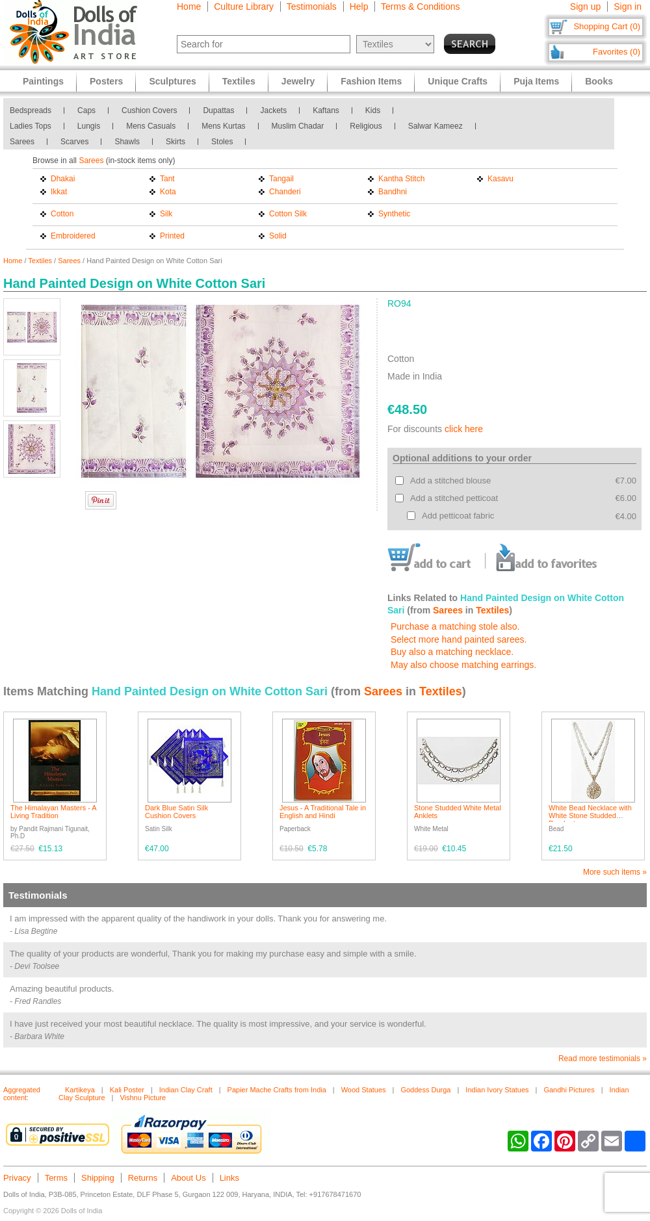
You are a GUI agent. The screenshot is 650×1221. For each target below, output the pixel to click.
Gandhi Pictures (568, 1090)
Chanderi (285, 191)
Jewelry (298, 81)
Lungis (88, 126)
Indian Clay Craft (186, 1090)
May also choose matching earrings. (463, 665)
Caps (86, 110)
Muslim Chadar (298, 126)
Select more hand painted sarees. (458, 639)
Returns (143, 1178)
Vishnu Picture (143, 1097)
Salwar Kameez (435, 126)
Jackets (273, 110)
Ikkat (59, 191)
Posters (106, 81)
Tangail (281, 178)
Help (359, 6)
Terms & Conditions (420, 6)
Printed (172, 235)
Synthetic (394, 213)
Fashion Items (371, 81)
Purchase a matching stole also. (455, 626)
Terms (56, 1178)
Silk (166, 213)
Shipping (97, 1178)
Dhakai (63, 178)
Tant (167, 178)
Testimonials (312, 6)
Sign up (585, 6)
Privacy (17, 1178)
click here (464, 429)
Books (599, 81)
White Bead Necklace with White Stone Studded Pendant (590, 815)
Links (229, 1178)
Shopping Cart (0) (606, 26)
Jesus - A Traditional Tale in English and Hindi (323, 811)
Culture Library (244, 6)
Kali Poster (127, 1090)
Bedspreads (30, 110)
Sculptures (172, 81)
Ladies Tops (30, 126)
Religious (366, 126)
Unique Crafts (458, 81)
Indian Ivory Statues (496, 1090)
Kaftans (326, 110)
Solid (278, 235)
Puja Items (536, 81)
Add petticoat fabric (458, 516)
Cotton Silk (288, 213)
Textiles (40, 260)
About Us (188, 1178)
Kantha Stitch (401, 178)
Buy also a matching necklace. (452, 652)
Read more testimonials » (602, 1058)
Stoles (222, 141)
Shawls (127, 141)
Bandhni (392, 191)
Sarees (22, 141)
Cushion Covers (149, 110)
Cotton (62, 213)
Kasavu (501, 178)
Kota (168, 191)
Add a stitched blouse (450, 480)
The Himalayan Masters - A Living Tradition (53, 811)
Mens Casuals (151, 126)
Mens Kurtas (223, 126)
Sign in (628, 6)
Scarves (74, 141)
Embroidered (73, 235)
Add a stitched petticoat (454, 498)
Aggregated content (21, 1093)
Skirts (175, 141)
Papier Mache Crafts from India (277, 1090)
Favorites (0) (616, 52)
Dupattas (218, 110)
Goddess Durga (425, 1090)
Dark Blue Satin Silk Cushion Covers (176, 811)
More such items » (615, 872)
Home (189, 6)
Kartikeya (80, 1090)
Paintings (43, 81)
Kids (372, 110)
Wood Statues (363, 1090)
